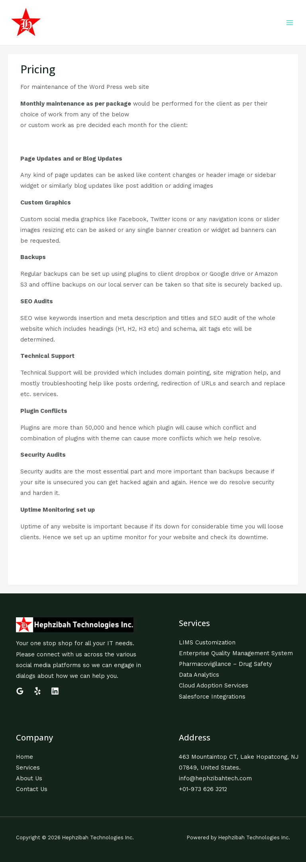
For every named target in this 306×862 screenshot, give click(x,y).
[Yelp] (37, 691)
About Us (29, 778)
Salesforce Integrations (212, 696)
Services (28, 767)
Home (24, 756)
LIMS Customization (207, 642)
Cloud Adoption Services (213, 685)
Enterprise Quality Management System (236, 653)
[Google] (20, 691)
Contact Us (31, 789)
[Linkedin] (55, 691)
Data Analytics (199, 674)
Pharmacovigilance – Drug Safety (225, 664)
